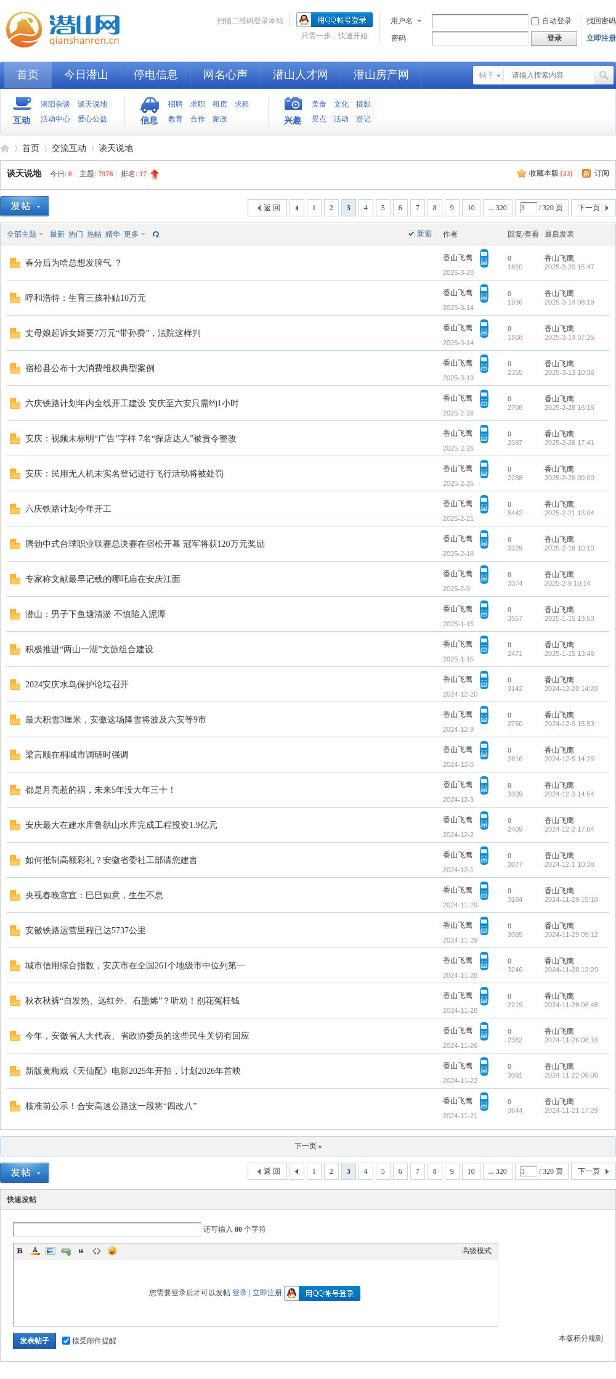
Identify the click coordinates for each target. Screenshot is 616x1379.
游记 (363, 119)
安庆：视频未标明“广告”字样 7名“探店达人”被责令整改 (131, 438)
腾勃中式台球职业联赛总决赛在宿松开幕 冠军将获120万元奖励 (145, 544)
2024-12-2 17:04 (569, 829)
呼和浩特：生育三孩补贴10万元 (85, 298)
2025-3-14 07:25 (569, 337)
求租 (242, 104)
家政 (220, 119)
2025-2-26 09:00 (569, 477)
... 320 (497, 207)
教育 (175, 119)
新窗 (424, 233)
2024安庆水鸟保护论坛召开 (77, 684)
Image (50, 1251)
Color (35, 1251)
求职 (197, 104)
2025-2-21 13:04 (569, 513)
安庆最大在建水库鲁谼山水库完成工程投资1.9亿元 (121, 825)
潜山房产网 (381, 74)
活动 (341, 119)
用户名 (402, 21)
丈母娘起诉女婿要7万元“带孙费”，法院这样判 (113, 333)
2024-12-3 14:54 (569, 794)
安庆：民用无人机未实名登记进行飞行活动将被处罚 (124, 473)
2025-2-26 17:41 (569, 442)
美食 (319, 104)
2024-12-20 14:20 (571, 688)
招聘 (175, 104)
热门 (75, 234)
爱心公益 (92, 119)
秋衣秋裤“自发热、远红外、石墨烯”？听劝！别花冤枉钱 (132, 1000)
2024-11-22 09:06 (571, 1075)
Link (66, 1251)
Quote (81, 1251)
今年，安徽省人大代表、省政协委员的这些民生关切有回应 (137, 1036)
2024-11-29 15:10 (571, 899)
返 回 (272, 207)
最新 (57, 234)
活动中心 (55, 119)
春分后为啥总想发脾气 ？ (74, 263)
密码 (398, 38)
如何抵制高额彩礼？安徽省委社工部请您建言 (111, 860)
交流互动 (69, 148)
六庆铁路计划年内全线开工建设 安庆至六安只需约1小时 (132, 403)
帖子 (486, 75)
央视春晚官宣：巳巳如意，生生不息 (94, 895)
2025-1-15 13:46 (569, 653)
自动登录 (551, 21)
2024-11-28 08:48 (571, 1005)
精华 (112, 234)
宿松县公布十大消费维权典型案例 (90, 368)
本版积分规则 (581, 1338)
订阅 (601, 173)
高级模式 (477, 1250)
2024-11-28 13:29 (571, 969)
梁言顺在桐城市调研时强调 (77, 754)
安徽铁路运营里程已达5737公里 (85, 930)
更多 (131, 234)
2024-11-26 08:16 (571, 1040)
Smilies (112, 1251)
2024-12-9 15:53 (569, 723)
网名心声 (225, 74)
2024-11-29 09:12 (571, 934)
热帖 (94, 234)
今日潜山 (86, 74)
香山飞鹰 (457, 257)
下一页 (589, 207)
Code (97, 1251)
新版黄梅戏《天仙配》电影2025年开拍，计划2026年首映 (133, 1071)
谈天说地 (92, 104)
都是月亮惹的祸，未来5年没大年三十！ (100, 790)
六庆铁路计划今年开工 (68, 509)
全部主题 (21, 234)
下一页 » (308, 1146)
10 (471, 207)
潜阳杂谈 (55, 104)
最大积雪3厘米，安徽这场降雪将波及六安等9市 (115, 719)
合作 (197, 119)
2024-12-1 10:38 (569, 864)
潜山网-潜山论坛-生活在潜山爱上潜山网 (67, 29)
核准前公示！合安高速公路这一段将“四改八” (111, 1106)
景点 (319, 119)
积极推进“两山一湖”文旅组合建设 (89, 649)
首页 (28, 74)
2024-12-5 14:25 (569, 759)
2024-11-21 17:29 (571, 1110)
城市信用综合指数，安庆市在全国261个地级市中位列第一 (135, 965)
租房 (220, 104)
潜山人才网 (300, 74)
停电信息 (156, 74)
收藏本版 (551, 173)
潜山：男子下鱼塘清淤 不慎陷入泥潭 (95, 614)
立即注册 (601, 38)
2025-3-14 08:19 (569, 302)
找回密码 (601, 21)
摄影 (363, 104)
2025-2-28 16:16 (569, 407)
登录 (239, 1292)
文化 (341, 104)
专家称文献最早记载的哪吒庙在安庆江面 (102, 579)
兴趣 (292, 120)
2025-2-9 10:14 (568, 583)
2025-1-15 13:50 (569, 618)
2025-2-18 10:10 (569, 548)
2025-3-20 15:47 (569, 267)
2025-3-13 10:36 (569, 372)
